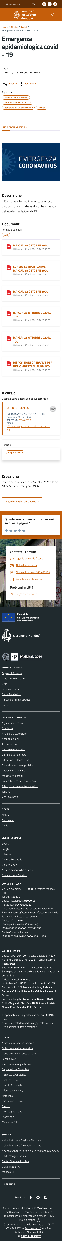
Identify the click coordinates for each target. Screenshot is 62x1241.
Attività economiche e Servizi (18, 870)
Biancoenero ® (33, 1228)
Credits (6, 1106)
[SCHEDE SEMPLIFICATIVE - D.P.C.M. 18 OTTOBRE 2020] (8, 267)
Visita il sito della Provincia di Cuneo (21, 1145)
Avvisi (24, 27)
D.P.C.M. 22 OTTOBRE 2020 (30, 291)
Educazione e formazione (15, 760)
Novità (14, 27)
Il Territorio (7, 854)
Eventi (5, 844)
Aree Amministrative (13, 678)
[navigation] (7, 14)
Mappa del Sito (10, 1122)
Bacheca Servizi (10, 1080)
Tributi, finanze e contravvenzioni (20, 786)
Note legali (8, 1096)
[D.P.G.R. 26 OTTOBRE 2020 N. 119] (8, 313)
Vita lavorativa (10, 797)
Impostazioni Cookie (13, 1101)
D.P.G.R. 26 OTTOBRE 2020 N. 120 (32, 339)
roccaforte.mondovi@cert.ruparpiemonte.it (32, 908)
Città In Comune (26, 1220)
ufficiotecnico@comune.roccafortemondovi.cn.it (28, 428)
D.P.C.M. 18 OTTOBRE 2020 (30, 245)
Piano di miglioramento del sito (19, 1053)
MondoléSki (8, 1172)
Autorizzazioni (9, 744)
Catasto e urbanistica (13, 749)
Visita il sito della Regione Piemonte (21, 1140)
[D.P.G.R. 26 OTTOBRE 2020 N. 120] (8, 338)
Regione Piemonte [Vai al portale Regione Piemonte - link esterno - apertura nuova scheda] (12, 3)
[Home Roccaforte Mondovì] (29, 14)
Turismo (6, 792)
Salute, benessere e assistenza (19, 781)
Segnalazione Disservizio (15, 1069)
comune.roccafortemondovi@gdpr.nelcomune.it (28, 1023)
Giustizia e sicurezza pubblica (17, 765)
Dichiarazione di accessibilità (17, 1048)
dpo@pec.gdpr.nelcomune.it (22, 1027)
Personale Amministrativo (16, 700)
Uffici (4, 684)
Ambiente (7, 728)
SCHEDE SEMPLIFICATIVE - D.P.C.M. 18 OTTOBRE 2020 (30, 268)
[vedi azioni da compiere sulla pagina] (27, 83)
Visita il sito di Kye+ (12, 1167)
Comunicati (8, 820)
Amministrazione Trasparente (18, 1043)
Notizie (6, 815)
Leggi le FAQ (9, 1059)
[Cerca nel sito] (53, 15)
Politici (5, 705)
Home (5, 27)
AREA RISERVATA (29, 1236)
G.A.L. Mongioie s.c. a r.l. (15, 1156)
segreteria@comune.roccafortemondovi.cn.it (33, 912)
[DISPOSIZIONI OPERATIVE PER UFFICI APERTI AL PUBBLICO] (8, 363)
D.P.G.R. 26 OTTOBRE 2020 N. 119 (32, 314)
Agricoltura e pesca (12, 723)
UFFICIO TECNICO (18, 408)
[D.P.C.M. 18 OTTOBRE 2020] (8, 246)
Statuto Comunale (12, 1085)
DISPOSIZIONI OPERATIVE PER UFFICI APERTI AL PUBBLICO (32, 364)
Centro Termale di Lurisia (15, 1161)
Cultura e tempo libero (14, 755)
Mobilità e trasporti (12, 776)
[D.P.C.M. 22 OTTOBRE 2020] (8, 292)
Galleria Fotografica (12, 859)
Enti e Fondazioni (11, 694)
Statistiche (8, 1117)
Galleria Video (9, 865)
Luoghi (5, 849)
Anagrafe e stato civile (14, 734)
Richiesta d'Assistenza (14, 1075)
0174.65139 (25, 420)
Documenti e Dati (11, 689)
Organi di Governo (12, 673)
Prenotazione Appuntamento (18, 1064)
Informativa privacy (12, 1090)
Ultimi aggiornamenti (13, 1111)
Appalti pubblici (10, 739)
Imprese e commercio (13, 770)
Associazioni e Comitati (14, 875)
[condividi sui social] (10, 83)
